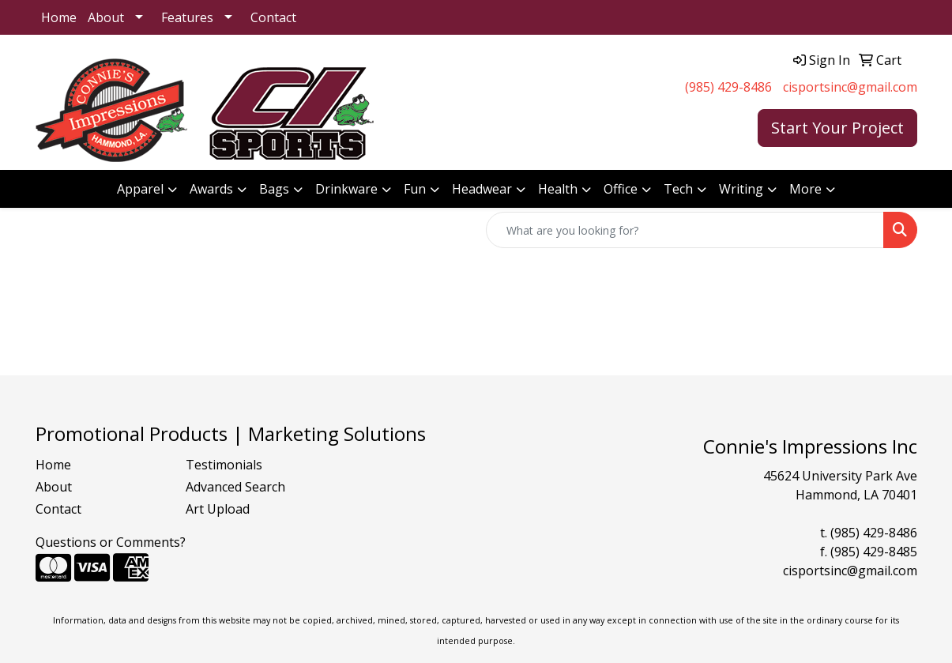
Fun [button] (415, 189)
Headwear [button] (482, 189)
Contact (273, 17)
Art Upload (218, 509)
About (106, 17)
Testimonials (224, 464)
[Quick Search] (685, 230)
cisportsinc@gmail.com (850, 87)
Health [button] (558, 189)
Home (59, 17)
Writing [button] (741, 189)
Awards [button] (211, 189)
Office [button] (621, 189)
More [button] (805, 189)
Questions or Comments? (111, 542)
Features (187, 17)
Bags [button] (274, 189)
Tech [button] (678, 189)
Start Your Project (837, 127)
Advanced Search (235, 486)
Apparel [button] (140, 189)
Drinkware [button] (346, 189)
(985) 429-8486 (728, 87)
